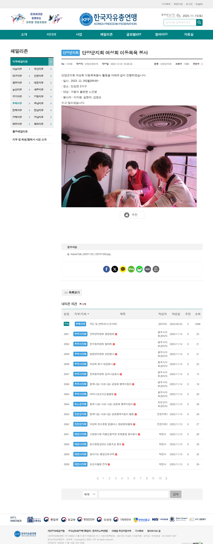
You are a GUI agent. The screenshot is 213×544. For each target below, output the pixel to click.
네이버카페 (139, 269)
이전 (98, 478)
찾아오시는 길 (153, 530)
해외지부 (38, 124)
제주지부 (17, 124)
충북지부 (17, 103)
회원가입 (178, 4)
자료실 (188, 34)
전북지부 (17, 110)
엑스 (114, 269)
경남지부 (38, 117)
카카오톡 (123, 269)
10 (160, 478)
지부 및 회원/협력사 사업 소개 (29, 139)
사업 (79, 34)
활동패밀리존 (19, 131)
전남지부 (38, 110)
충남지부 (38, 103)
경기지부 (17, 96)
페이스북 (106, 269)
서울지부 (17, 69)
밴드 (147, 269)
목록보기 (72, 292)
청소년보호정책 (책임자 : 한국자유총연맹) (88, 530)
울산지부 (17, 89)
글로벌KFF (133, 34)
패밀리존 (106, 34)
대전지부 (38, 82)
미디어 (51, 34)
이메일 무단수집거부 (121, 530)
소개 (24, 34)
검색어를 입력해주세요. (178, 22)
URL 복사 (156, 269)
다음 (166, 478)
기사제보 (166, 4)
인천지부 (38, 76)
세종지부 (38, 89)
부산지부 (38, 69)
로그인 (189, 4)
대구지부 (17, 76)
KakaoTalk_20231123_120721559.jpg (88, 254)
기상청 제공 (171, 17)
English (199, 4)
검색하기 (199, 22)
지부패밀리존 (19, 61)
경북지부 (17, 117)
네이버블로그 (131, 269)
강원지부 (38, 96)
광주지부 (17, 82)
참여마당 (161, 34)
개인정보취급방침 (55, 530)
